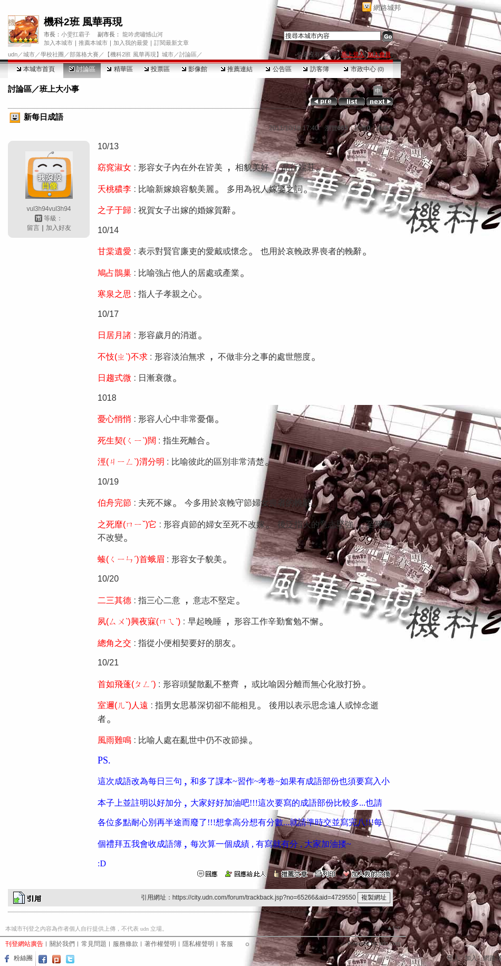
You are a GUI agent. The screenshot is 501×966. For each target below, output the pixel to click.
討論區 (82, 69)
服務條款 (125, 944)
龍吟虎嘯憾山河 (142, 34)
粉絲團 (23, 958)
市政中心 (363, 69)
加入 (471, 958)
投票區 (157, 69)
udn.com (390, 943)
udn (12, 54)
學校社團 (52, 54)
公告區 (278, 69)
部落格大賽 (84, 54)
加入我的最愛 (130, 43)
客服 (226, 944)
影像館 (194, 69)
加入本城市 (58, 43)
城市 (29, 54)
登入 (453, 958)
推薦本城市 (93, 43)
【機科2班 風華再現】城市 (138, 54)
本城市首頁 (35, 69)
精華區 (119, 69)
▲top (394, 927)
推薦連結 (236, 69)
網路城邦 (387, 8)
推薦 (385, 128)
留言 (33, 227)
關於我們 (62, 944)
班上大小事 (59, 88)
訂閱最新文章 (171, 43)
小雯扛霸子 (75, 34)
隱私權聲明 (198, 944)
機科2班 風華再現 (83, 21)
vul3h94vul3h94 (48, 208)
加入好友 (58, 227)
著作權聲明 (160, 944)
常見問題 (94, 944)
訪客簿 (316, 69)
